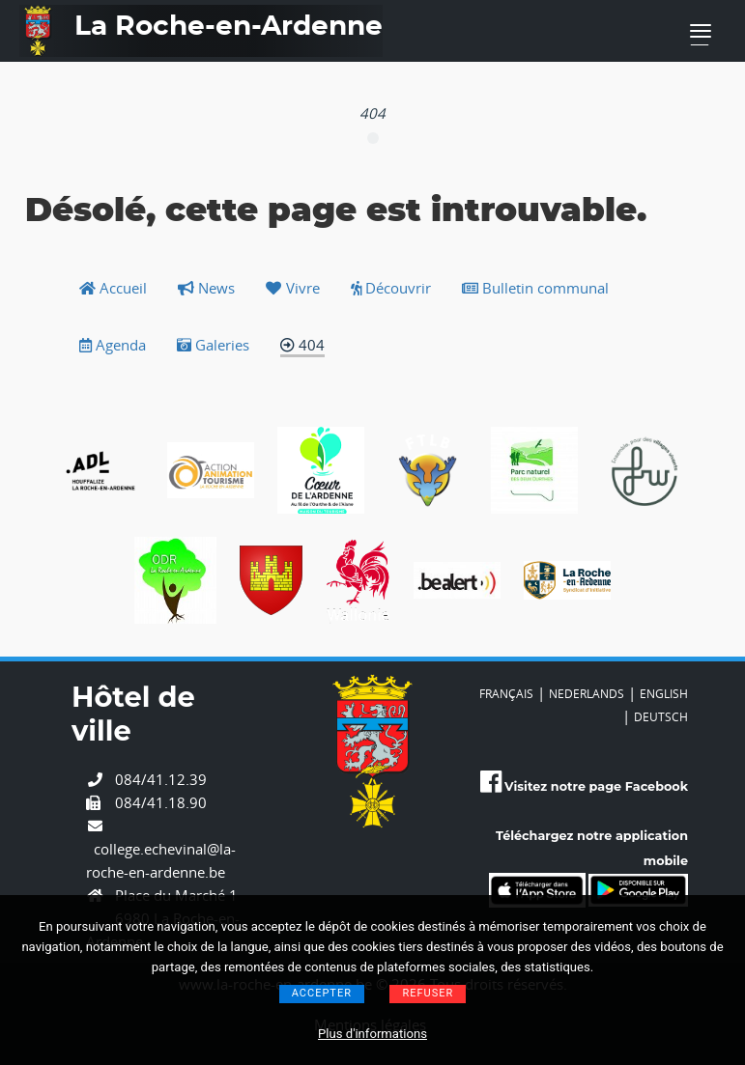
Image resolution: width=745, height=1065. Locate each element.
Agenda (112, 344)
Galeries (213, 344)
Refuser (427, 993)
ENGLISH (664, 693)
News (206, 287)
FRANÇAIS (506, 693)
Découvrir (391, 287)
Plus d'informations (372, 1033)
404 (302, 344)
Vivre (293, 287)
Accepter (322, 993)
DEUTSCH (661, 716)
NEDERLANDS (586, 693)
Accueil (113, 287)
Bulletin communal (535, 287)
